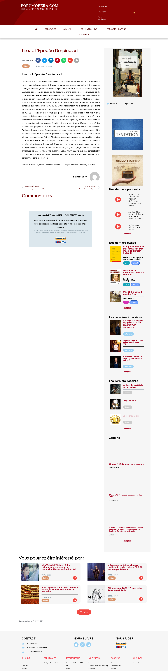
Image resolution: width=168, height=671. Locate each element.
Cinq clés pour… (130, 389)
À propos (94, 7)
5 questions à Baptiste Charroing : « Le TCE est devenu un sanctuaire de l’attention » (133, 312)
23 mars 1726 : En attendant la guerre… (126, 452)
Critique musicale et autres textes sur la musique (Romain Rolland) (133, 238)
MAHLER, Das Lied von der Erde (132, 281)
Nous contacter (110, 7)
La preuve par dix (130, 404)
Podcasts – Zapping (117, 18)
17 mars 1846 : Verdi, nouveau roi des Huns (125, 484)
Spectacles (50, 18)
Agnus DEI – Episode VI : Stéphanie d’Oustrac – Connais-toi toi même (134, 188)
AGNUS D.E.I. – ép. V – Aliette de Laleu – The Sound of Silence (136, 203)
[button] (68, 17)
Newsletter (80, 7)
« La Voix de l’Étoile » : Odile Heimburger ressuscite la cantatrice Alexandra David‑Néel (59, 555)
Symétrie (129, 92)
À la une (68, 18)
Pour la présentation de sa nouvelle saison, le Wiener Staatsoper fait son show (60, 578)
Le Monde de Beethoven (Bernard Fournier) (133, 261)
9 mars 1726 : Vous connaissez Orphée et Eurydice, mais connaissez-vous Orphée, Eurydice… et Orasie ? (126, 518)
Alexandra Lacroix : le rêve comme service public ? (132, 347)
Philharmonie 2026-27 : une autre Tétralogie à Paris (125, 577)
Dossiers (84, 23)
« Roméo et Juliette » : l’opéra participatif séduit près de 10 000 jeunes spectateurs (125, 555)
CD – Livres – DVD (90, 18)
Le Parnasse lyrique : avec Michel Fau (134, 215)
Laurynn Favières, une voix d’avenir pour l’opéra (133, 330)
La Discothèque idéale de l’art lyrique (133, 374)
